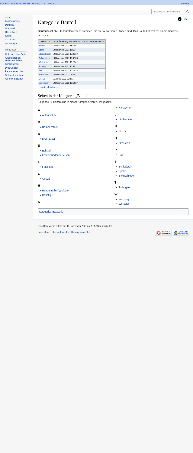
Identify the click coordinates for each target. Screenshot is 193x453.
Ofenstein (124, 143)
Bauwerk (57, 211)
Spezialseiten (11, 64)
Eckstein (47, 150)
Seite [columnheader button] (43, 41)
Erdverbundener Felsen (55, 155)
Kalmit (8, 35)
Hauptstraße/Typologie (55, 190)
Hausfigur (47, 195)
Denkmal (9, 25)
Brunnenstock (50, 127)
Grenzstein (10, 28)
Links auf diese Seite (15, 54)
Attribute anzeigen (14, 78)
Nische (42, 45)
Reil (40, 70)
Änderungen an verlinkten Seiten (13, 59)
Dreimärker (44, 83)
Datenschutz (43, 232)
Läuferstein (125, 119)
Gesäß (42, 79)
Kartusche (43, 74)
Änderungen (11, 43)
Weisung (124, 199)
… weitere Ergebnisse (48, 87)
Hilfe (185, 19)
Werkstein (43, 62)
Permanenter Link (14, 71)
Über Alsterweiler (60, 232)
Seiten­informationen (15, 75)
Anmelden (185, 3)
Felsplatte (47, 166)
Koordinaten (95, 41)
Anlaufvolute (44, 58)
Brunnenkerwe (12, 21)
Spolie (41, 50)
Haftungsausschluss (81, 232)
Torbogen (43, 66)
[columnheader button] (66, 42)
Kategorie (44, 211)
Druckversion (11, 68)
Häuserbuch (11, 32)
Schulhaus (10, 39)
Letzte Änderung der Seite (65, 41)
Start (7, 17)
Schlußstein (125, 166)
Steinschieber (45, 54)
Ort (83, 41)
